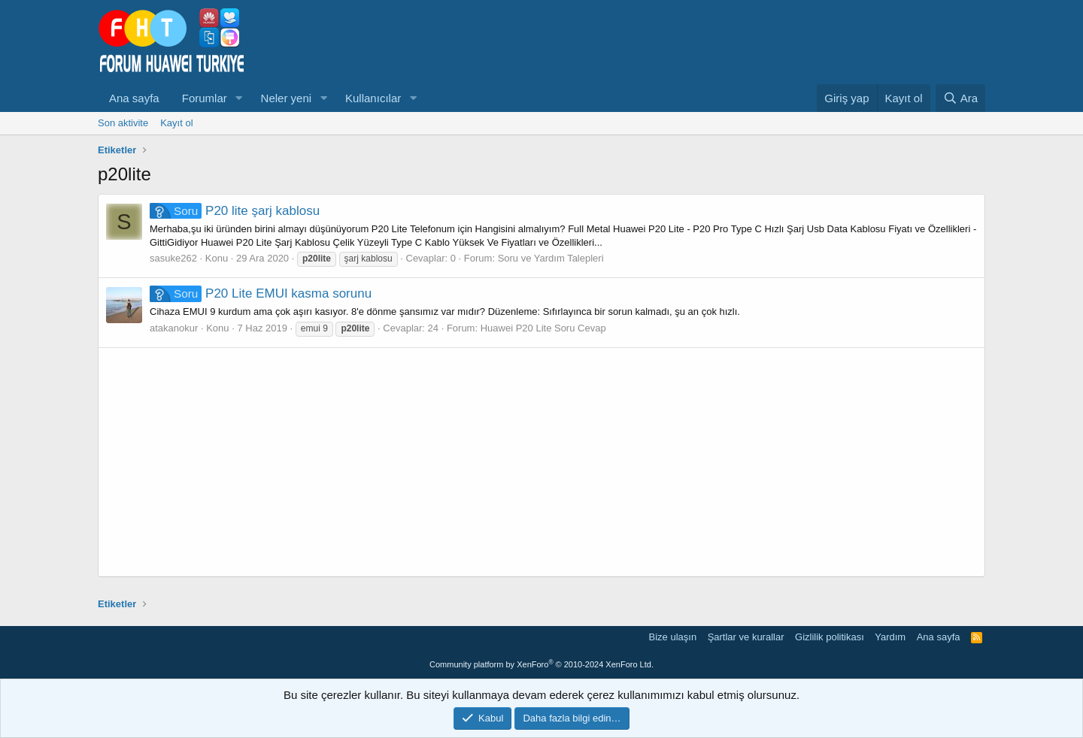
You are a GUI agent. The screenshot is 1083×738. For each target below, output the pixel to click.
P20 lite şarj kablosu (235, 211)
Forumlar (204, 98)
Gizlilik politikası (829, 637)
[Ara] (960, 98)
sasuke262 (173, 258)
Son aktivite (123, 123)
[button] (239, 98)
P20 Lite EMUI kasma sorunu (261, 293)
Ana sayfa (134, 98)
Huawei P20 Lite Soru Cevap (543, 328)
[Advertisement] (541, 462)
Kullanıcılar (373, 98)
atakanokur (174, 328)
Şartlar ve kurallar (746, 637)
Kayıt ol (176, 123)
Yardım (890, 637)
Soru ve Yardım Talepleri (551, 258)
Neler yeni (286, 98)
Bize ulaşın (673, 637)
